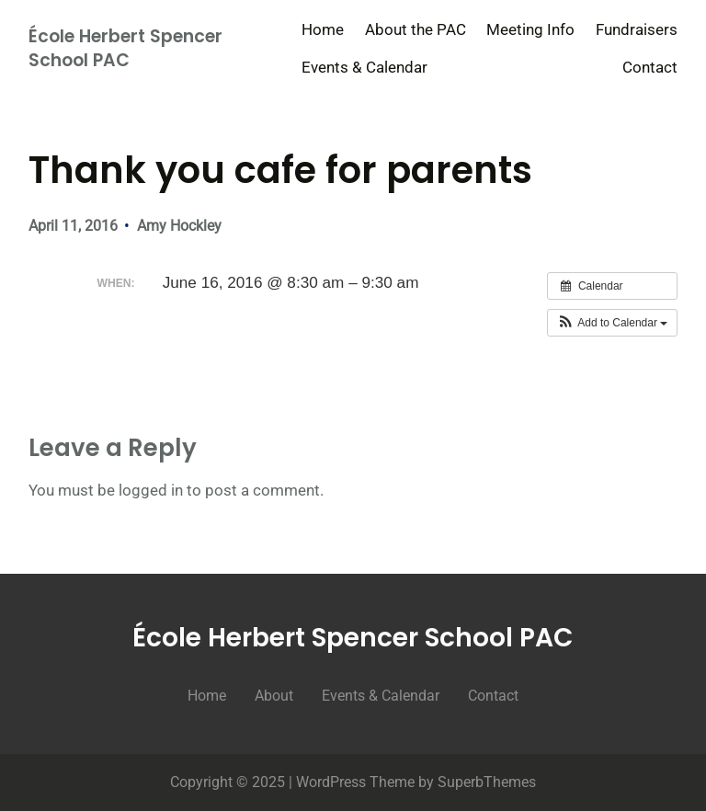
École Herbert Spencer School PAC (125, 49)
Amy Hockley (179, 225)
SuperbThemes (487, 782)
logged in (151, 490)
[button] (613, 323)
